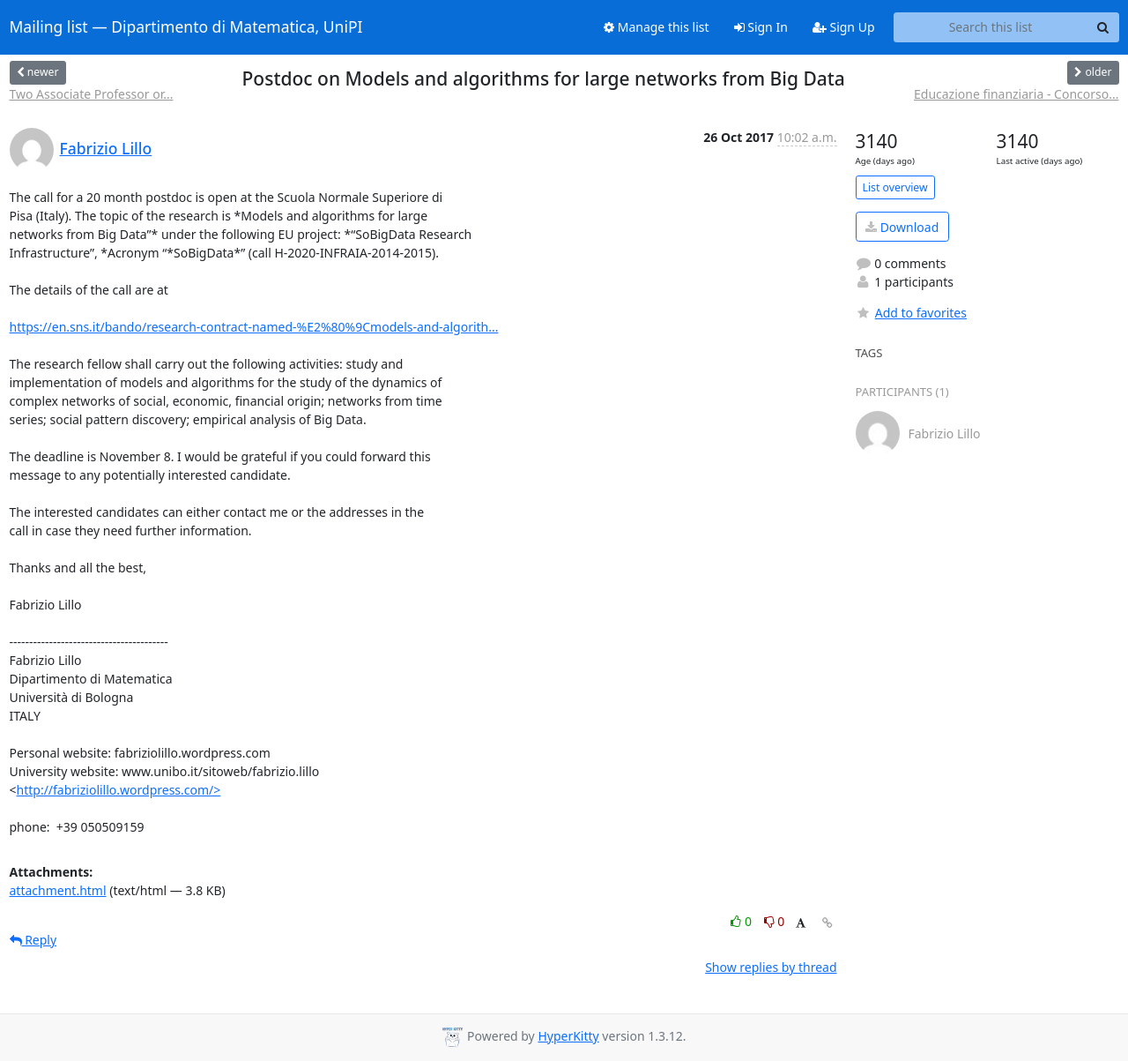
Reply (33, 939)
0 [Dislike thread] (774, 921)
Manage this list (656, 27)
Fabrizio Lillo (106, 148)
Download (902, 227)
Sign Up (844, 27)
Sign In (761, 27)
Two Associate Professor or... (92, 94)
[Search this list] (991, 27)
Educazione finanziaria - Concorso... (1016, 94)
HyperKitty (568, 1035)
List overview (895, 187)
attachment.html (58, 890)
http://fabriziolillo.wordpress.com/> (119, 789)
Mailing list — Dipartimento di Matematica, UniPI (186, 27)
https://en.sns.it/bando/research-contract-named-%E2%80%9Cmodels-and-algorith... (254, 326)
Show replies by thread (770, 967)
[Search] (1103, 27)
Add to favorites (911, 312)
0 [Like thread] (742, 921)
